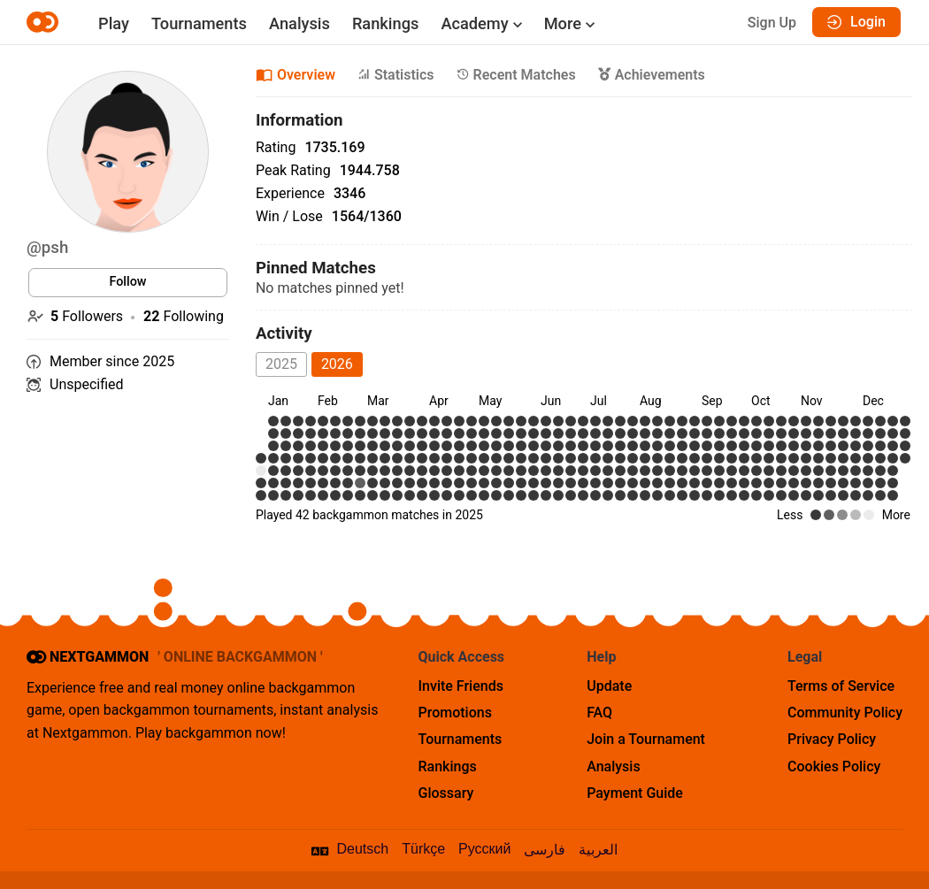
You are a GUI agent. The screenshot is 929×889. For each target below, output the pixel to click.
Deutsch (363, 848)
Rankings (385, 23)
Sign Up (772, 22)
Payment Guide (635, 793)
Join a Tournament (646, 739)
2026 (337, 364)
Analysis (299, 23)
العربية (598, 849)
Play (113, 23)
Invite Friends (460, 686)
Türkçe (423, 848)
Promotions (455, 712)
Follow (127, 281)
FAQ (599, 712)
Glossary (446, 793)
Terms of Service (840, 686)
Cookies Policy (833, 766)
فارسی (544, 849)
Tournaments (199, 23)
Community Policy (844, 712)
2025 (281, 364)
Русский (484, 848)
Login (856, 21)
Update (609, 686)
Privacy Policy (831, 739)
